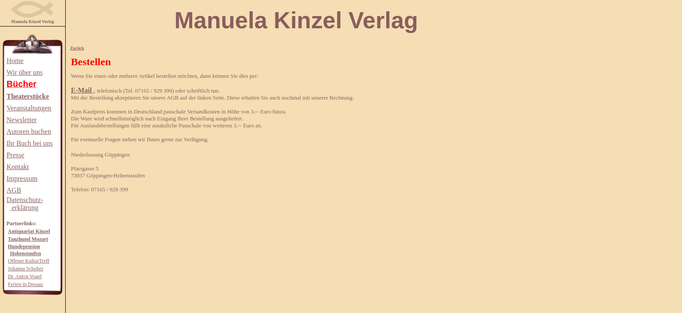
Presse (15, 155)
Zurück (77, 48)
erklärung (24, 207)
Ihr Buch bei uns (30, 143)
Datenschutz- (25, 199)
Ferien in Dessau (25, 284)
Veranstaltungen (29, 108)
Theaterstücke (28, 96)
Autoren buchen (29, 131)
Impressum (22, 178)
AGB (14, 190)
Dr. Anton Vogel (25, 276)
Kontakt (18, 166)
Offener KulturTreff (28, 261)
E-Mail (82, 90)
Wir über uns (25, 72)
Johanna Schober (25, 269)
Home (15, 60)
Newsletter (22, 119)
